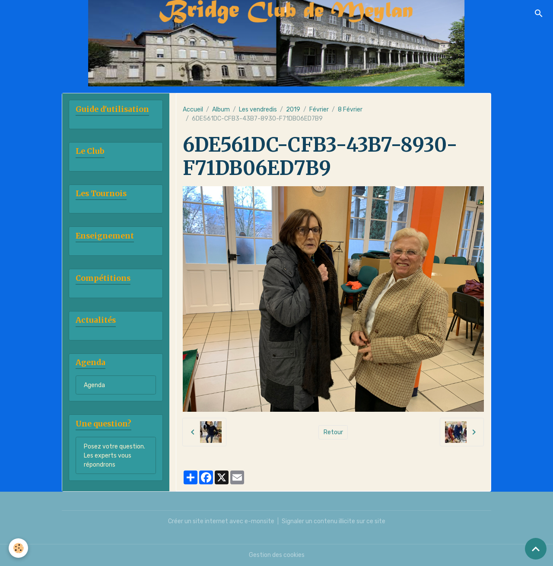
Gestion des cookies (277, 555)
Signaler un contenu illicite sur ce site (333, 521)
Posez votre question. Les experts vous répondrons (114, 455)
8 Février (350, 109)
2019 (293, 109)
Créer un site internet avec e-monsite (221, 521)
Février (319, 109)
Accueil (193, 109)
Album (221, 109)
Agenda (94, 385)
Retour (333, 432)
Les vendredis (258, 109)
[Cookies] (18, 548)
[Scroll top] (536, 549)
